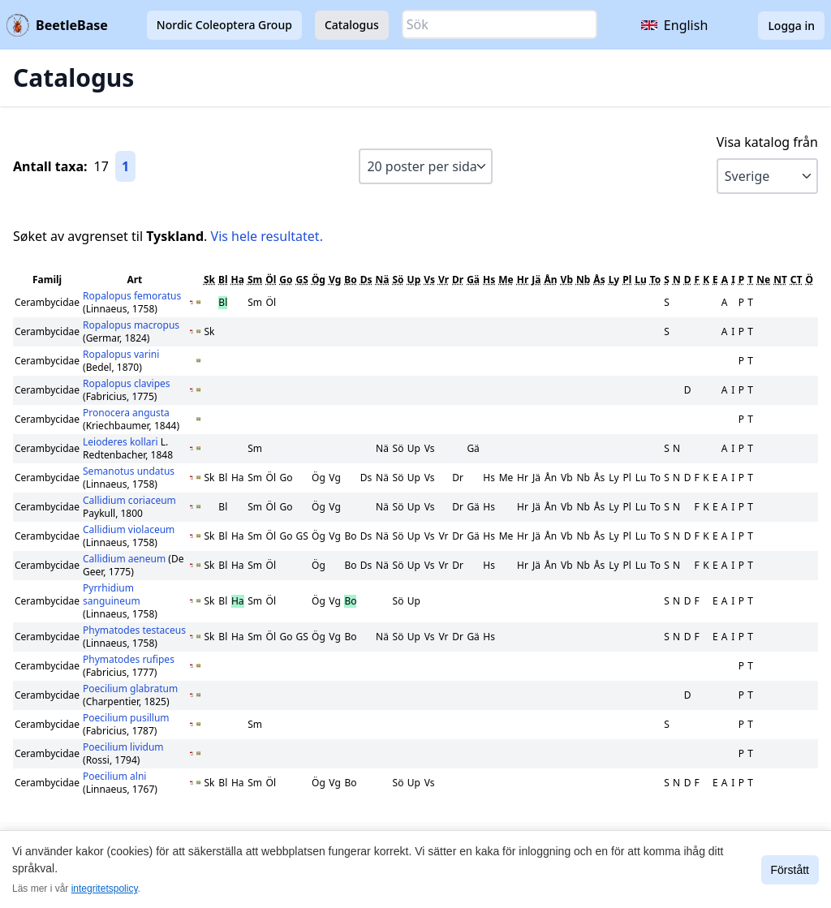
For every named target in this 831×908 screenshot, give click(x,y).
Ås (599, 279)
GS (302, 279)
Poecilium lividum (123, 747)
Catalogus (352, 24)
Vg (335, 279)
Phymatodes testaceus (134, 630)
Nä (383, 279)
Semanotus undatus (128, 471)
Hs (489, 279)
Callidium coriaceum (129, 500)
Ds (366, 279)
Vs (429, 279)
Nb (583, 279)
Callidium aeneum (125, 559)
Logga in (791, 25)
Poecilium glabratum (130, 688)
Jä (536, 279)
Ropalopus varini (121, 354)
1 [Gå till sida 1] (125, 166)
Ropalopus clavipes (126, 383)
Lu (641, 279)
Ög (318, 279)
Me (505, 279)
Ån (550, 279)
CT (796, 279)
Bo (350, 279)
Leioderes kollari (122, 442)
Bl (223, 279)
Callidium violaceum (128, 529)
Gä (473, 279)
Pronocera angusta (126, 413)
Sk (209, 279)
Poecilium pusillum (126, 718)
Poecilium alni (114, 776)
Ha (237, 279)
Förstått (790, 869)
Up (414, 279)
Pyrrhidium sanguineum (111, 594)
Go (285, 279)
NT (780, 279)
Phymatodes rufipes (128, 659)
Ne (763, 279)
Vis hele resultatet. (267, 236)
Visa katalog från (767, 142)
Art (134, 279)
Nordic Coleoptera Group (224, 24)
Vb (567, 279)
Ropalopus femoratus (132, 296)
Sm (255, 279)
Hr (523, 279)
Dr (457, 279)
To (655, 279)
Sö (397, 279)
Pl (626, 279)
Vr (443, 279)
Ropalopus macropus (131, 325)
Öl (270, 279)
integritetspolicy (104, 888)
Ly (614, 279)
